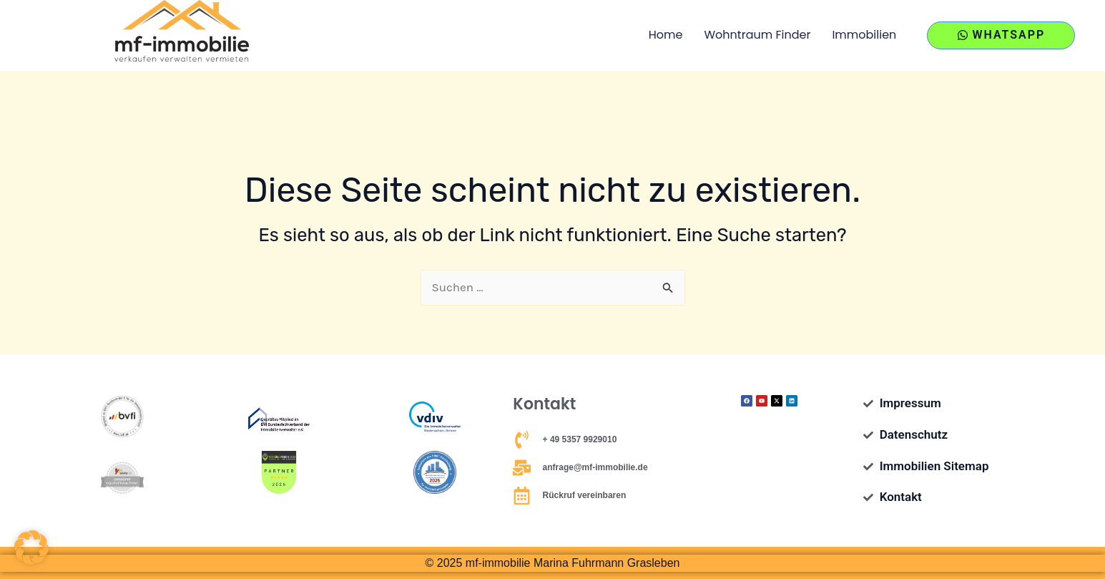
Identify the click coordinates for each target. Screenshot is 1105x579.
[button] (31, 547)
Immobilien (864, 34)
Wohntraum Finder (757, 34)
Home (666, 34)
